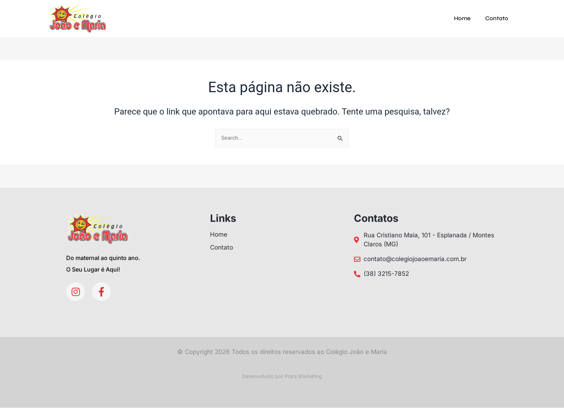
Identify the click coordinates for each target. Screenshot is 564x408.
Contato (496, 18)
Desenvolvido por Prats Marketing (282, 376)
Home (462, 18)
